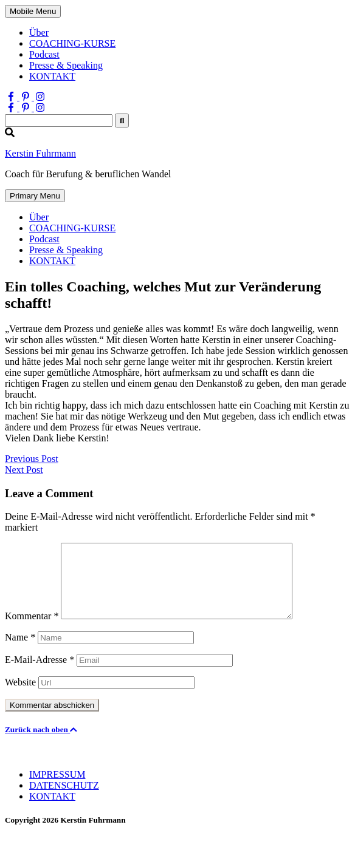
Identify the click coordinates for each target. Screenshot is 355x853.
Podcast (44, 54)
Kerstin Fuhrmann (40, 153)
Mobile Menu (33, 11)
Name (20, 652)
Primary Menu (35, 195)
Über (39, 32)
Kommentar (31, 630)
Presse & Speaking (66, 65)
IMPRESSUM (57, 789)
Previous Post (31, 459)
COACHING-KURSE (72, 43)
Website (20, 697)
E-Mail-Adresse (39, 674)
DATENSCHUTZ (64, 800)
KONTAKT (52, 76)
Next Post (24, 469)
